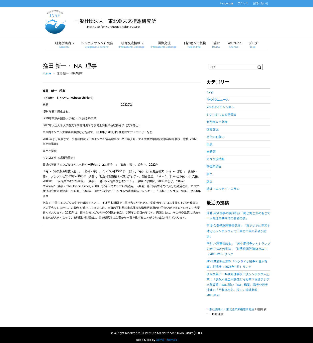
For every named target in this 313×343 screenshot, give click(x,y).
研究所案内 (63, 44)
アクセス (243, 3)
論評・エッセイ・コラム (223, 189)
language (226, 3)
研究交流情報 (131, 44)
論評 (216, 44)
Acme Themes (166, 340)
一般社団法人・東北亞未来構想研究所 (115, 21)
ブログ (253, 44)
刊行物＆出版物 (195, 44)
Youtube (234, 44)
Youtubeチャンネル (220, 107)
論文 (210, 174)
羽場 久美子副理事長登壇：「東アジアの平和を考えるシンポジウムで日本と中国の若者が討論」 (238, 230)
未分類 (211, 151)
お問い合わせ (260, 3)
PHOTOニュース (218, 99)
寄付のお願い (216, 137)
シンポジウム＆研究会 (97, 44)
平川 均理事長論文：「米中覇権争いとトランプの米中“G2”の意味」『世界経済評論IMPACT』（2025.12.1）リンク (238, 248)
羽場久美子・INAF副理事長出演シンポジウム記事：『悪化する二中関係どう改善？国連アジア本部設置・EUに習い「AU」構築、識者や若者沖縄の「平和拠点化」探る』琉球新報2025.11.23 (238, 284)
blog (210, 92)
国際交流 (163, 44)
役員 (210, 144)
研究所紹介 (214, 166)
